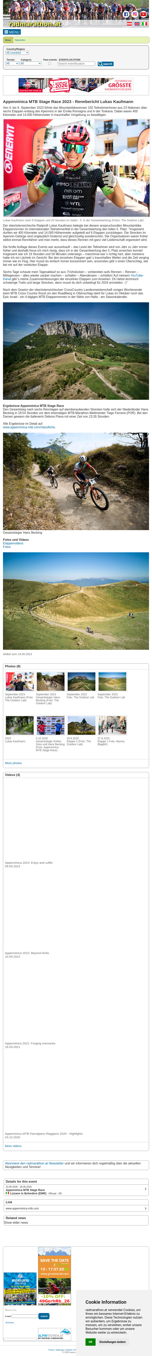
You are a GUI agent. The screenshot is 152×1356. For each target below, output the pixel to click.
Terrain (11, 59)
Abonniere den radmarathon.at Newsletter (34, 1163)
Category (26, 59)
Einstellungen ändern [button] (113, 1342)
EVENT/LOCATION (69, 59)
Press (51, 1350)
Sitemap (60, 1350)
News (8, 40)
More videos (13, 1146)
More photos (13, 763)
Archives (10, 1322)
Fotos (7, 547)
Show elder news (16, 1222)
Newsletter (20, 40)
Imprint (69, 1350)
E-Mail (8, 1316)
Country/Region (16, 49)
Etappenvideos (13, 543)
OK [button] (90, 1342)
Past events (50, 59)
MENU (12, 31)
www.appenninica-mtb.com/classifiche (29, 427)
